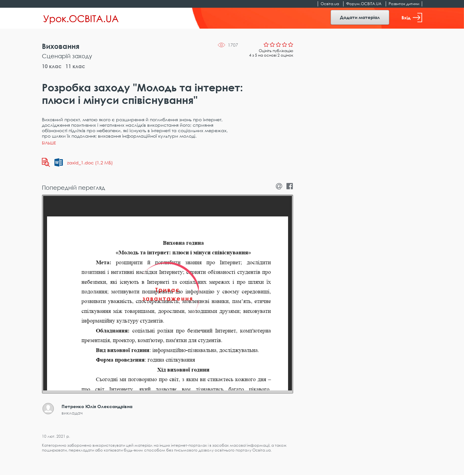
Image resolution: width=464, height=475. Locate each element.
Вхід (411, 17)
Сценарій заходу (67, 55)
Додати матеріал (360, 17)
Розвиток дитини (404, 3)
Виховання (60, 46)
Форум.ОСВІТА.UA (364, 3)
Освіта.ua (330, 3)
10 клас (52, 66)
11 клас (75, 66)
